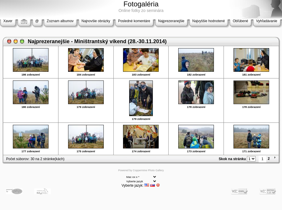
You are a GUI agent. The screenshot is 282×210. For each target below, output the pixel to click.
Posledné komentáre (134, 21)
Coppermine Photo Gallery (148, 170)
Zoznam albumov (60, 21)
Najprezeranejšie (171, 21)
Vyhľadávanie (266, 21)
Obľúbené (240, 21)
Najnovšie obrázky (96, 21)
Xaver (7, 21)
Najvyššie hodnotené (208, 21)
